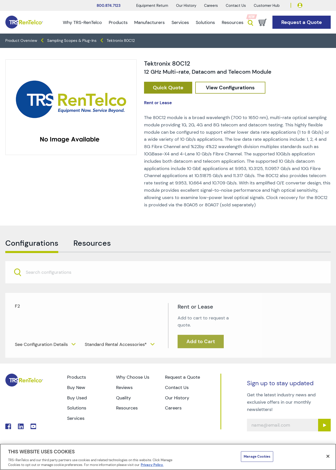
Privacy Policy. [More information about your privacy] (152, 465)
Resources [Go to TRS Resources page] (127, 408)
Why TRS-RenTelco (82, 22)
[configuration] (230, 88)
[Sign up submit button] (324, 425)
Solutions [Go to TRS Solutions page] (76, 408)
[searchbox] (51, 283)
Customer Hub (266, 5)
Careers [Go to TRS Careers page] (173, 408)
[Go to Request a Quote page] (301, 22)
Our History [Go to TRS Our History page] (177, 398)
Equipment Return (152, 5)
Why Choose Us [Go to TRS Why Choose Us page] (132, 377)
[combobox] (168, 283)
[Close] (327, 456)
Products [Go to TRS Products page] (76, 377)
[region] (168, 457)
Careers (211, 5)
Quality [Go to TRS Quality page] (123, 398)
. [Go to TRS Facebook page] (8, 426)
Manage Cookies (257, 456)
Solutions (205, 22)
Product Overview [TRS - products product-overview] (21, 40)
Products (118, 22)
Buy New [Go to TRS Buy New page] (76, 387)
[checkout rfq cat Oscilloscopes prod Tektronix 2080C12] (168, 88)
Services (180, 22)
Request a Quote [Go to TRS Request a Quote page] (182, 377)
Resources (232, 22)
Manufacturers (149, 22)
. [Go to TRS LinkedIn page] (21, 426)
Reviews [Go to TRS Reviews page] (124, 387)
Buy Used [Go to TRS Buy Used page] (77, 398)
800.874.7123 (109, 5)
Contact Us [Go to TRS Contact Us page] (177, 387)
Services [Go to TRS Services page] (76, 418)
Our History (186, 5)
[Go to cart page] (263, 22)
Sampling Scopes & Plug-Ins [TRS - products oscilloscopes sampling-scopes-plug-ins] (72, 40)
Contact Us (236, 5)
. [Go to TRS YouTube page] (33, 426)
